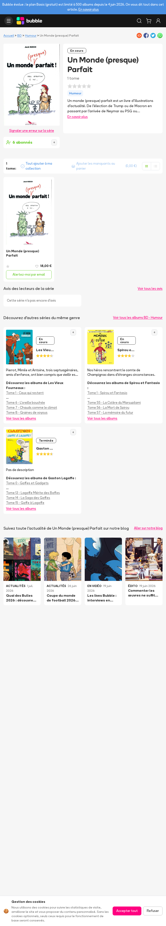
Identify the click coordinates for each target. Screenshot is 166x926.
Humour (30, 35)
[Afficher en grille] (146, 166)
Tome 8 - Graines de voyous (27, 412)
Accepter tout (127, 911)
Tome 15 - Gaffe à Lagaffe (25, 503)
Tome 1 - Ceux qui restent (25, 393)
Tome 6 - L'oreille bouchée (25, 402)
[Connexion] (158, 20)
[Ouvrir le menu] (8, 20)
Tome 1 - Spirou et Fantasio (107, 393)
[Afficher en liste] (155, 166)
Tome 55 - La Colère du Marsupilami (114, 402)
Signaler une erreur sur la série (31, 131)
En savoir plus (88, 9)
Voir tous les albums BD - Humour (138, 317)
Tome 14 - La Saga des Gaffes (28, 498)
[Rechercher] (139, 20)
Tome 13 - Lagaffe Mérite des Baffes (33, 493)
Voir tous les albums (21, 418)
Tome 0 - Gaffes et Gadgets (27, 483)
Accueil (8, 35)
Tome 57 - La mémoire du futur (110, 412)
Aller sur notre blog (148, 528)
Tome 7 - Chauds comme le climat (31, 407)
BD (19, 35)
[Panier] (148, 20)
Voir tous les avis (150, 288)
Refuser (153, 911)
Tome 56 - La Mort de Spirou (108, 407)
